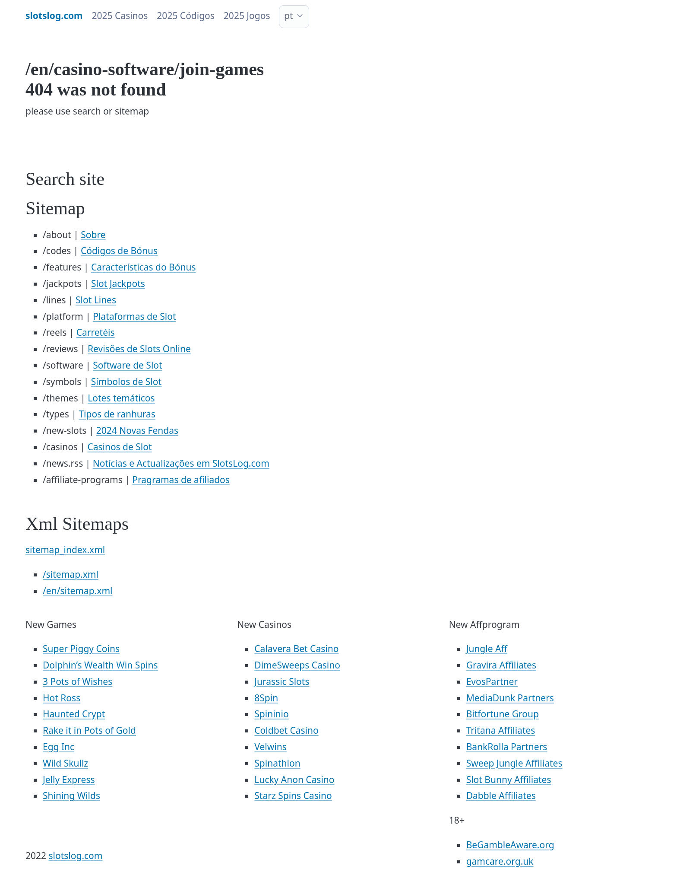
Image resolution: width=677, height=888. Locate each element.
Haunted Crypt (74, 714)
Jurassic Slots (281, 681)
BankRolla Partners (506, 747)
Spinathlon (277, 763)
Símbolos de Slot (126, 382)
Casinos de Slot (119, 447)
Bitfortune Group (502, 714)
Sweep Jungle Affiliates (514, 763)
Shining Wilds (71, 795)
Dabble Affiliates (501, 795)
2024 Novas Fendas (137, 430)
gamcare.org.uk (500, 861)
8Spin (266, 698)
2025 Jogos (247, 16)
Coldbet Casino (286, 730)
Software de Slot (127, 365)
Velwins (270, 747)
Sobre (93, 235)
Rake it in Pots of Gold (89, 730)
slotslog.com (76, 856)
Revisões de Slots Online (139, 349)
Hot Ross (61, 698)
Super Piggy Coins (81, 649)
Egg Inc (58, 747)
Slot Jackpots (118, 283)
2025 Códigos (186, 16)
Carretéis (95, 332)
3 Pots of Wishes (77, 681)
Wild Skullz (65, 763)
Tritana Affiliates (500, 730)
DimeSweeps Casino (297, 665)
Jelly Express (69, 779)
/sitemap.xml (70, 574)
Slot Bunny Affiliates (508, 779)
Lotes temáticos (121, 398)
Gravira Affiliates (501, 665)
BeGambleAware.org (510, 845)
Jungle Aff (486, 649)
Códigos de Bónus (119, 251)
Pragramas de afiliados (181, 480)
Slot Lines (96, 300)
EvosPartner (492, 681)
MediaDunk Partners (510, 698)
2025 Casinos (120, 16)
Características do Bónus (143, 267)
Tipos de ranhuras (117, 414)
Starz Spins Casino (293, 795)
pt (288, 16)
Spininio (271, 714)
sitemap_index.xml (65, 550)
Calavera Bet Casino (296, 649)
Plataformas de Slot (134, 316)
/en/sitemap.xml (77, 591)
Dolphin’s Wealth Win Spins (100, 665)
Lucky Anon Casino (294, 779)
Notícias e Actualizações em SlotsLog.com (181, 463)
